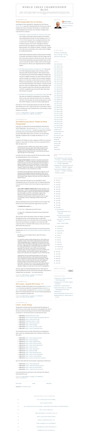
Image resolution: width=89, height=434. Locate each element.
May (58, 239)
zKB (55, 147)
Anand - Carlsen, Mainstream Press (33, 352)
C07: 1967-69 (57, 78)
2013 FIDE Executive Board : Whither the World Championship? (31, 123)
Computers (56, 129)
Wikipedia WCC (58, 291)
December (59, 209)
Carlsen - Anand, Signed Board (32, 363)
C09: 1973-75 (57, 82)
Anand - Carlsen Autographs (31, 339)
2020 (57, 191)
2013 (57, 207)
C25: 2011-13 (23, 276)
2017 (57, 198)
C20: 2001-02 (57, 103)
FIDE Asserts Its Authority (46, 423)
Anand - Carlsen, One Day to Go (32, 326)
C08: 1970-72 (57, 80)
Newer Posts (18, 383)
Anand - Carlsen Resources (31, 323)
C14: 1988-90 (23, 114)
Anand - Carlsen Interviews (31, 319)
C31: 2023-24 (57, 125)
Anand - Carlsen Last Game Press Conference (35, 358)
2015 (57, 203)
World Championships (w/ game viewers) (63, 293)
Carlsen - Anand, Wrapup (24, 305)
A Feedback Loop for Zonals (46, 426)
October (59, 228)
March (58, 244)
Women (56, 143)
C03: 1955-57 (57, 70)
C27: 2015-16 (57, 117)
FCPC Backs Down (46, 403)
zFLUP (55, 145)
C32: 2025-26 (57, 127)
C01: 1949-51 (57, 66)
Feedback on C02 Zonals (46, 430)
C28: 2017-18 (57, 119)
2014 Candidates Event (40, 290)
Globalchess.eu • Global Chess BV (62, 285)
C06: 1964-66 (57, 76)
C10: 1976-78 (57, 83)
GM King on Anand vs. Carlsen (32, 321)
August (59, 233)
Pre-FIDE (56, 137)
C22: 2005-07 (57, 107)
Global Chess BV (20, 26)
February (59, 246)
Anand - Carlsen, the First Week (32, 343)
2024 (57, 182)
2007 (57, 263)
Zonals (55, 149)
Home (34, 383)
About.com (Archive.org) (60, 56)
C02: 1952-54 (57, 68)
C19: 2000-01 (37, 114)
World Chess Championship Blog (44, 8)
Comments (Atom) (26, 386)
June (58, 237)
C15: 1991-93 (57, 93)
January (59, 249)
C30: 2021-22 (57, 123)
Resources (56, 141)
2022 (57, 187)
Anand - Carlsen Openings (31, 324)
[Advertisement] (62, 39)
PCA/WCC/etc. (57, 135)
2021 (57, 189)
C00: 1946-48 (57, 64)
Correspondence (57, 131)
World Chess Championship (60, 52)
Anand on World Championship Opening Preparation (37, 317)
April (58, 242)
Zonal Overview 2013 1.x (46, 420)
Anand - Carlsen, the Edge (31, 350)
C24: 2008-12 (57, 111)
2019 (57, 193)
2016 (57, 200)
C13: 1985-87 (57, 89)
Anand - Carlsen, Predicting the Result (34, 328)
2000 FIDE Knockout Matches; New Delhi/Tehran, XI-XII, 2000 (34, 94)
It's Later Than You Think (46, 399)
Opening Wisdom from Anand (32, 315)
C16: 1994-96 (57, 95)
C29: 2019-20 (57, 121)
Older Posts (48, 383)
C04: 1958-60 (57, 72)
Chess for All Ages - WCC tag (61, 54)
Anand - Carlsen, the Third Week (32, 367)
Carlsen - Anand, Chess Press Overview (34, 369)
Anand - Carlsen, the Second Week (33, 354)
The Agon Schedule (46, 409)
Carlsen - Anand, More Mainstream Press (34, 365)
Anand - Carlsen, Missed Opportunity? (34, 345)
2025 (57, 180)
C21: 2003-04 (57, 105)
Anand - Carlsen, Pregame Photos (32, 341)
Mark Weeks (67, 21)
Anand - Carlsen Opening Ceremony (33, 338)
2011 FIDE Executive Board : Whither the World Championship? (46, 406)
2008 (57, 260)
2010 (57, 256)
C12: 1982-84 (57, 87)
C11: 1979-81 (57, 85)
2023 (57, 184)
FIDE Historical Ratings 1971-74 (46, 413)
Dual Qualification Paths (46, 416)
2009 (57, 258)
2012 (57, 251)
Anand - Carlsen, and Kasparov (32, 348)
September (59, 230)
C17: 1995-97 (30, 114)
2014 (57, 205)
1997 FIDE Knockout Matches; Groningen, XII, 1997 (31, 69)
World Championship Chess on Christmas (29, 22)
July (58, 235)
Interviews (56, 133)
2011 (57, 254)
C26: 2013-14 (30, 276)
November (59, 226)
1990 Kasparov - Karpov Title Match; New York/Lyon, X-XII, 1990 (34, 34)
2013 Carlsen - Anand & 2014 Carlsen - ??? (29, 284)
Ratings (56, 139)
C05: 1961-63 (57, 74)
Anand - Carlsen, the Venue (31, 347)
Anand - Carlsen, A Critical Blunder (33, 356)
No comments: (39, 112)
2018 (57, 196)
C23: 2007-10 (57, 109)
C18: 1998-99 (57, 99)
